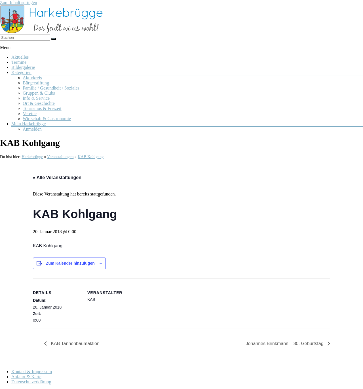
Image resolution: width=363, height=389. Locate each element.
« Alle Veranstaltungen (57, 177)
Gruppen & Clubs (39, 93)
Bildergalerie (23, 67)
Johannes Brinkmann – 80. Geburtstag (285, 343)
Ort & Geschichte (39, 103)
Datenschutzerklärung (31, 381)
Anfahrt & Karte (26, 376)
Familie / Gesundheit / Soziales (51, 88)
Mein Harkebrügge (28, 123)
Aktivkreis (32, 77)
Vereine (30, 113)
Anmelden (32, 129)
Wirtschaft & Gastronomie (47, 118)
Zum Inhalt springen (18, 2)
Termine (18, 62)
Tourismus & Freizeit (42, 108)
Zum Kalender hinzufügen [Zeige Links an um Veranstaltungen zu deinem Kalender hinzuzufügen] (70, 263)
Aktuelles (20, 57)
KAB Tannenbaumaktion (75, 343)
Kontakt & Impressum (31, 371)
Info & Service (36, 98)
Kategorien (21, 72)
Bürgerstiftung (36, 82)
